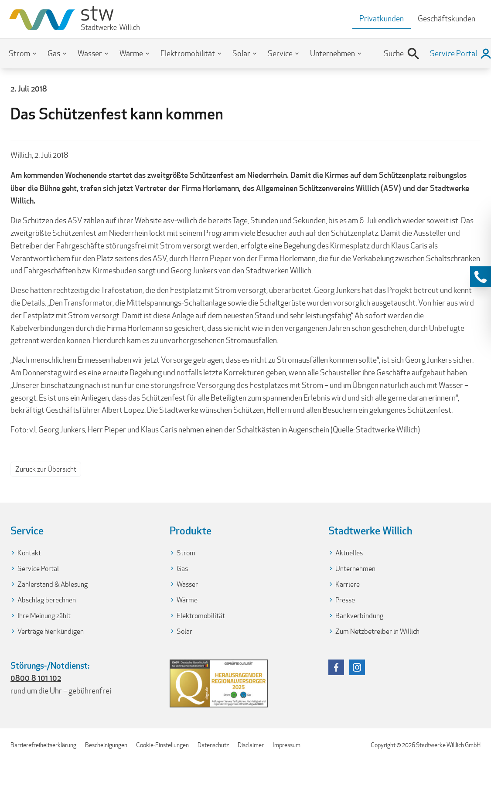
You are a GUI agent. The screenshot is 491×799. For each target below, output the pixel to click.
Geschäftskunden (446, 19)
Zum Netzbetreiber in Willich (377, 631)
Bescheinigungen (106, 745)
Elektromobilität (187, 53)
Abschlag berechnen (46, 600)
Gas (54, 53)
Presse (345, 600)
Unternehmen (332, 53)
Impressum (286, 745)
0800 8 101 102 (35, 678)
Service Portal (38, 568)
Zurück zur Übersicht (45, 469)
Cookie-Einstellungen (162, 745)
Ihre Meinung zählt (44, 615)
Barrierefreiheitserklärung (43, 745)
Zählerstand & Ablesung (52, 584)
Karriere (347, 584)
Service (280, 53)
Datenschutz (213, 745)
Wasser (90, 53)
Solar (241, 53)
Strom (19, 53)
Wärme (131, 53)
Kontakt (29, 553)
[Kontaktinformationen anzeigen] (480, 276)
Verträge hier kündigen (50, 631)
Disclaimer (251, 745)
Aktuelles (349, 553)
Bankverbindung (359, 615)
